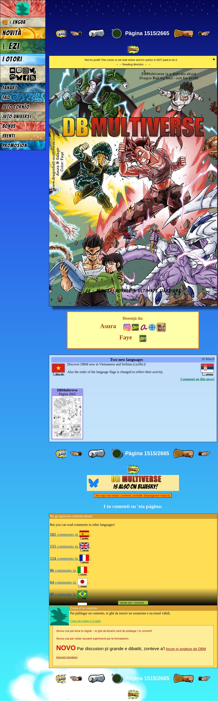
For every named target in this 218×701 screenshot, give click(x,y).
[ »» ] (133, 49)
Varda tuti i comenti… (133, 602)
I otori (12, 59)
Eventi (8, 136)
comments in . (70, 534)
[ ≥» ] (204, 33)
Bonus (9, 126)
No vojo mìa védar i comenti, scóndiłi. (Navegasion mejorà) (133, 495)
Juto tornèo (15, 107)
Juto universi (16, 116)
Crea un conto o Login (85, 621)
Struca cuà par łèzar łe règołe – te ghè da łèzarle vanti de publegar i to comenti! (104, 630)
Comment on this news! (198, 379)
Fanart (9, 87)
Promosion (14, 145)
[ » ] (183, 33)
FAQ (6, 97)
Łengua (14, 22)
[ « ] (96, 33)
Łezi (11, 46)
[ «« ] (61, 33)
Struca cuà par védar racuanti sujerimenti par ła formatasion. (92, 638)
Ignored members (66, 657)
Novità (11, 33)
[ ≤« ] (76, 33)
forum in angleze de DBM (186, 649)
